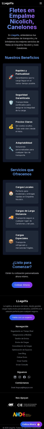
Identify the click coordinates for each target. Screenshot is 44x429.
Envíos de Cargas (22, 342)
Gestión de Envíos (22, 339)
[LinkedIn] (15, 377)
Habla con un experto (22, 317)
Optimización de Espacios (22, 350)
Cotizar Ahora (22, 285)
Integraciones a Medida (22, 335)
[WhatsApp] (29, 377)
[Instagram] (19, 377)
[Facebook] (24, 377)
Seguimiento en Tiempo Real (22, 331)
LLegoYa (7, 3)
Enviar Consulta (22, 365)
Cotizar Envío (22, 357)
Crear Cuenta (22, 361)
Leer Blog (22, 353)
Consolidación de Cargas (22, 346)
